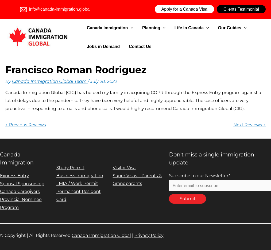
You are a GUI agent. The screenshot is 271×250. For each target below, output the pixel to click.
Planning (147, 28)
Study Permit (70, 167)
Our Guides (216, 28)
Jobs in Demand (102, 46)
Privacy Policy (149, 235)
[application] (129, 28)
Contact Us (134, 46)
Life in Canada (181, 28)
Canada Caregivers (20, 191)
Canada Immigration (109, 28)
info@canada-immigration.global (55, 9)
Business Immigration (79, 175)
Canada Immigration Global (101, 235)
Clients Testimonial (241, 9)
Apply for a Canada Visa (184, 9)
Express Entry (14, 175)
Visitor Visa (124, 167)
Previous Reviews (25, 124)
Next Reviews (249, 124)
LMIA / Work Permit (77, 183)
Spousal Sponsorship (22, 183)
